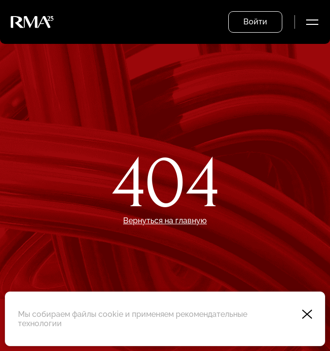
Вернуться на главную (165, 220)
